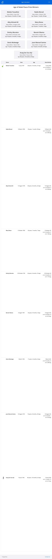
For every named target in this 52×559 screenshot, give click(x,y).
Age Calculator (25, 2)
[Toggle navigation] (49, 2)
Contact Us (47, 557)
